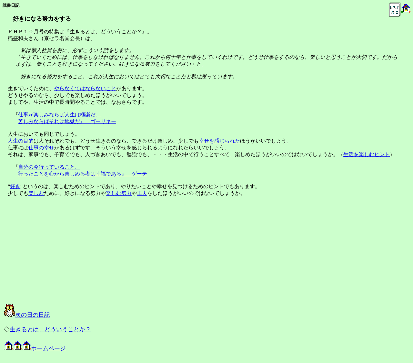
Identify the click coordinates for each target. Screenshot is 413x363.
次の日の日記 (27, 315)
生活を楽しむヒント (366, 154)
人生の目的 (21, 141)
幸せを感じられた (219, 141)
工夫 (142, 193)
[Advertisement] (69, 256)
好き (15, 186)
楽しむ (36, 193)
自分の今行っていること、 (49, 167)
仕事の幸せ (41, 147)
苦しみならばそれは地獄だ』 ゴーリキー (67, 121)
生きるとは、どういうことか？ (50, 329)
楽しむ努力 (119, 193)
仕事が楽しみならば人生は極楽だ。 (59, 114)
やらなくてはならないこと (85, 88)
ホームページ (35, 348)
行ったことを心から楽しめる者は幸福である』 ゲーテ (82, 173)
